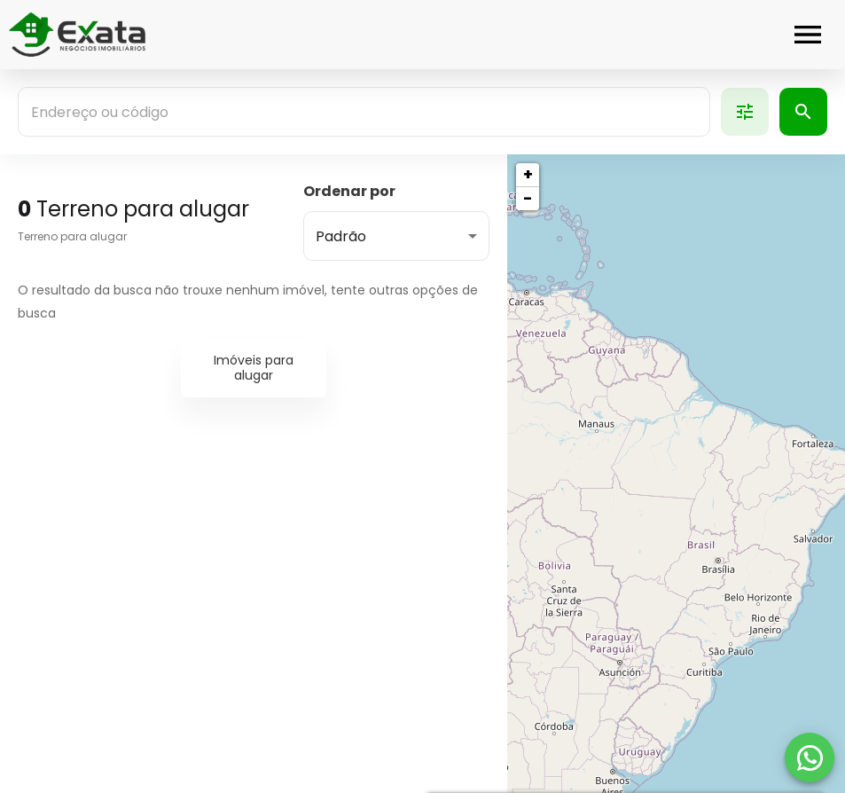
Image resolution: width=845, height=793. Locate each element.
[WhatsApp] (809, 757)
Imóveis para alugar (253, 367)
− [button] (527, 198)
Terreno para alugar (72, 236)
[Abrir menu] (807, 34)
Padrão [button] (341, 236)
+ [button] (528, 174)
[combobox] (364, 112)
